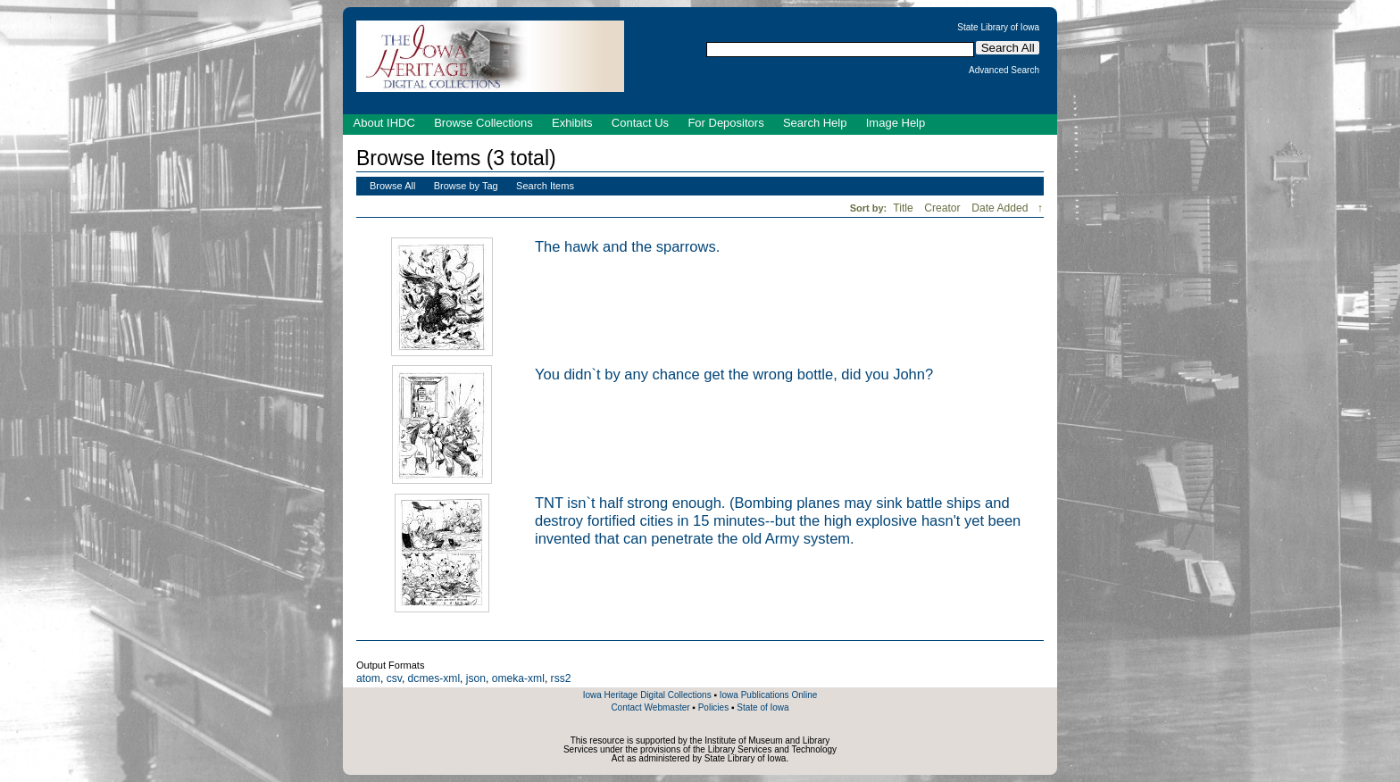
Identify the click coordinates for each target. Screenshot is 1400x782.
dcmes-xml (434, 678)
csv (394, 678)
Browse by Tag (466, 185)
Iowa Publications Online (769, 695)
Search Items (545, 185)
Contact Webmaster (650, 707)
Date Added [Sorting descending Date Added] (1001, 208)
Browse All (392, 185)
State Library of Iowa (998, 27)
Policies (713, 707)
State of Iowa (762, 707)
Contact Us (640, 122)
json (476, 678)
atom (368, 678)
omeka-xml (518, 678)
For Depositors (725, 122)
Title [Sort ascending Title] (904, 208)
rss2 (561, 678)
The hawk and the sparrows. (627, 246)
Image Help (895, 122)
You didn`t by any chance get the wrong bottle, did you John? (734, 374)
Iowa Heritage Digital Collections (647, 695)
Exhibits (572, 122)
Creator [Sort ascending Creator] (943, 208)
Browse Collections (483, 122)
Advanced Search (1004, 70)
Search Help (815, 122)
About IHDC (384, 122)
